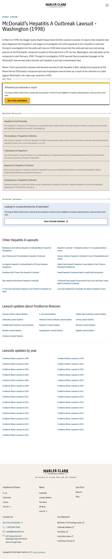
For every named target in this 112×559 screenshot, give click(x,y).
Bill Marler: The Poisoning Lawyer (69, 522)
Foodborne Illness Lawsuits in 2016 (15, 408)
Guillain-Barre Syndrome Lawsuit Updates (91, 314)
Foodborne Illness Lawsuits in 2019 (70, 413)
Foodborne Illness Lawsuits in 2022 (15, 424)
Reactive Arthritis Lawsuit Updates (15, 314)
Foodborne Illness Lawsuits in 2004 (15, 375)
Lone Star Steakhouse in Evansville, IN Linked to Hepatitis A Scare (81, 289)
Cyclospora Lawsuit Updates (12, 336)
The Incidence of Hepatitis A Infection (20, 136)
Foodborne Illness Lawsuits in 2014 (15, 402)
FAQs (77, 496)
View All (6, 507)
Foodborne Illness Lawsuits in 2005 (70, 375)
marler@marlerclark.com (15, 531)
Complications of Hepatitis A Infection (20, 180)
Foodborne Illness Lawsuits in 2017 (70, 408)
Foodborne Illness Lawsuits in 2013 (70, 397)
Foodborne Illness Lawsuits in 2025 (70, 429)
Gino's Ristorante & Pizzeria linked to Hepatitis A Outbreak (23, 256)
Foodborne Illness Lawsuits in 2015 (70, 402)
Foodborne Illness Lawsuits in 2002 (15, 369)
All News (5, 17)
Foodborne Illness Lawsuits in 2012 (15, 397)
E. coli (5, 493)
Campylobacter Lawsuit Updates (51, 330)
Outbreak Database (64, 527)
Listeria (5, 502)
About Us (79, 492)
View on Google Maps (13, 542)
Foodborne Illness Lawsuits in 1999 (70, 358)
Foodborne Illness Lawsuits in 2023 (70, 424)
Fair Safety (61, 532)
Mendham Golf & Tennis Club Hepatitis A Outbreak (20, 272)
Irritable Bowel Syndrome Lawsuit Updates (18, 325)
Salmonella (7, 497)
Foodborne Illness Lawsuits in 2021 (70, 419)
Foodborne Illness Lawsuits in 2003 (70, 369)
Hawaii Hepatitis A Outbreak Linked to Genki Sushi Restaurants (80, 272)
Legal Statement (39, 552)
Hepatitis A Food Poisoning (15, 121)
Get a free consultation (17, 100)
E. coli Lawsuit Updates (47, 314)
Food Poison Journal (64, 541)
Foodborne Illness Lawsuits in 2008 (15, 386)
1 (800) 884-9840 (13, 527)
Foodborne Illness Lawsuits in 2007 (70, 380)
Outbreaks (14, 17)
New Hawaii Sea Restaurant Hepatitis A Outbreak (20, 281)
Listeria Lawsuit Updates (85, 319)
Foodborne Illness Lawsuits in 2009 (70, 386)
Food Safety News (64, 536)
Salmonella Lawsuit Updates (12, 319)
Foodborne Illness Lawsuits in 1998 (15, 358)
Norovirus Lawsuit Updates (85, 325)
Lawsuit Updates (45, 497)
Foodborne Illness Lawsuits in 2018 (15, 413)
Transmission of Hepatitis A (15, 150)
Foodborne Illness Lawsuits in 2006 (15, 380)
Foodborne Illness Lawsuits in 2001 (70, 364)
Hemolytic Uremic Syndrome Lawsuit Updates (55, 319)
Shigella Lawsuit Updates (85, 330)
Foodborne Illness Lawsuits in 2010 (15, 391)
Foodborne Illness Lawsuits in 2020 (15, 419)
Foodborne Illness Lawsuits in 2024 (15, 429)
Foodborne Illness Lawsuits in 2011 (70, 391)
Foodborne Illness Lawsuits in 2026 (15, 435)
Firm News (43, 502)
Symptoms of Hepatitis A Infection (19, 165)
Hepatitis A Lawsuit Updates (49, 325)
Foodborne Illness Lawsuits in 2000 (15, 364)
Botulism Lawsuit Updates (11, 330)
